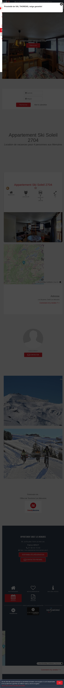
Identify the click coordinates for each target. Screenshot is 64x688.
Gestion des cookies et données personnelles (13, 685)
